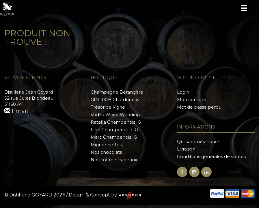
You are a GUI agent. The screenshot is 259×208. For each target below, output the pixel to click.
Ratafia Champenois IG (116, 122)
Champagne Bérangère (117, 92)
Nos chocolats (106, 152)
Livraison (186, 149)
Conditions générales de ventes (211, 156)
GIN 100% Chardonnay (115, 99)
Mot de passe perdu (199, 107)
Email (16, 110)
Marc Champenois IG (114, 137)
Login (183, 92)
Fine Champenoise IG (114, 129)
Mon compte (191, 99)
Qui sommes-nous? (198, 141)
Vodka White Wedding (115, 114)
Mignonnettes (106, 144)
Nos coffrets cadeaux (114, 159)
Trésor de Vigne (108, 107)
